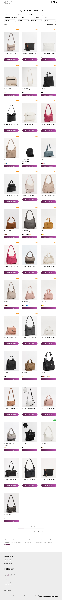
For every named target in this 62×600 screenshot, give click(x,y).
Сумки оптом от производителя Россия (13, 542)
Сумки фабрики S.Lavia (22, 539)
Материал (7, 20)
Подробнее (7, 544)
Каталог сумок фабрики (34, 539)
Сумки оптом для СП (28, 542)
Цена (6, 14)
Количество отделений (11, 17)
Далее (39, 532)
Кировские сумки (49, 542)
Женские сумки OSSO (9, 539)
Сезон (46, 20)
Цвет (23, 17)
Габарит (33, 20)
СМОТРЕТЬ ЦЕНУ (11, 59)
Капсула (37, 17)
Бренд (19, 14)
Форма (20, 20)
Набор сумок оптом (39, 542)
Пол (32, 14)
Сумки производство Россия (47, 539)
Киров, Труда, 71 (7, 582)
